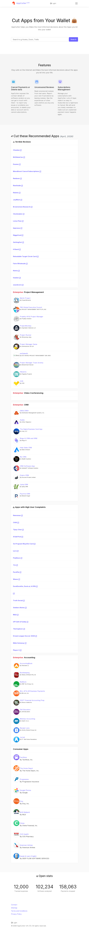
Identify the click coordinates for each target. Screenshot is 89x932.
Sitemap (14, 908)
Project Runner (25, 335)
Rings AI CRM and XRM (28, 438)
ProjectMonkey (25, 326)
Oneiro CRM (24, 475)
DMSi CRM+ (24, 411)
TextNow (23, 757)
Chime (22, 823)
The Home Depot (26, 768)
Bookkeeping (24, 673)
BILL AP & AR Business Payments (32, 691)
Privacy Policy (16, 914)
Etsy (21, 801)
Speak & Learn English (28, 856)
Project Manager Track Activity (31, 363)
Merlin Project (25, 298)
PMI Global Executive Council (31, 307)
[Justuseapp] (20, 3)
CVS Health (24, 834)
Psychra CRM (25, 494)
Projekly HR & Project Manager (31, 317)
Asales (22, 420)
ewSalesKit (24, 353)
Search (73, 39)
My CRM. (23, 457)
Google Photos (25, 790)
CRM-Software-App (27, 466)
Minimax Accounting (27, 719)
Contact (14, 905)
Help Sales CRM (26, 448)
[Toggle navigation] (76, 3)
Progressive (24, 779)
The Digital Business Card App (31, 429)
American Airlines (26, 845)
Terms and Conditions (19, 911)
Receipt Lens (24, 728)
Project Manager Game (28, 344)
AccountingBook (26, 663)
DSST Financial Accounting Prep (32, 700)
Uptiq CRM (24, 484)
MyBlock (23, 682)
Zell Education (25, 710)
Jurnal (22, 737)
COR (21, 381)
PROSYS (23, 372)
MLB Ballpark (25, 812)
